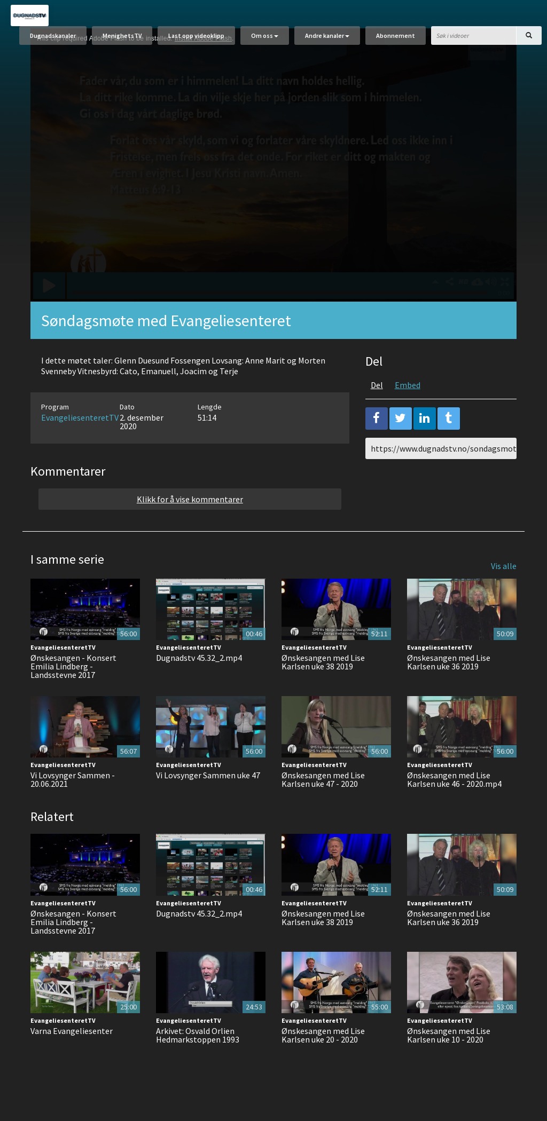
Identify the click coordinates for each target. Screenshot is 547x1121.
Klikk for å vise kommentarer (190, 503)
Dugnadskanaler (53, 36)
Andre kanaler (327, 36)
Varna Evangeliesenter (71, 1034)
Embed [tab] (407, 388)
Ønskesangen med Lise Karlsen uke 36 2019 (448, 665)
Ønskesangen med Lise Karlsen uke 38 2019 (323, 665)
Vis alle (504, 569)
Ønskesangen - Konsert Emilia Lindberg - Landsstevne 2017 (73, 670)
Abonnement (395, 36)
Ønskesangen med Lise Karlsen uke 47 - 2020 (323, 783)
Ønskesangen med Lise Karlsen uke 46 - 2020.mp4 (454, 783)
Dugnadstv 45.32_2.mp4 (199, 661)
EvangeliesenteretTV (80, 421)
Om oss (264, 36)
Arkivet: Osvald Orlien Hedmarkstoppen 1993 (197, 1038)
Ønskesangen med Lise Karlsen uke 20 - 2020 (323, 1038)
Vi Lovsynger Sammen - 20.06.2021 (72, 783)
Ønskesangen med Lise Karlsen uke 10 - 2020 (448, 1038)
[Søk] (529, 36)
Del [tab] (377, 388)
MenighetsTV (122, 36)
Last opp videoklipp (196, 36)
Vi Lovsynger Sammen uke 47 (208, 779)
